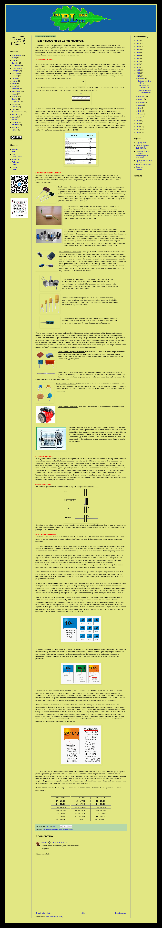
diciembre (141, 78)
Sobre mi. (139, 167)
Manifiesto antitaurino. (143, 164)
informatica (15, 125)
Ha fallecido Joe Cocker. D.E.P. (144, 87)
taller (60, 829)
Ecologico (15, 71)
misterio (14, 130)
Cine (13, 60)
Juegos (14, 84)
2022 (138, 52)
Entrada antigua (120, 913)
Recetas (15, 107)
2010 (138, 129)
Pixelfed (14, 170)
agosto (140, 105)
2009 (138, 132)
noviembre (142, 96)
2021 (138, 55)
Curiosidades (16, 65)
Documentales (17, 68)
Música (14, 94)
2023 (138, 49)
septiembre (142, 102)
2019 (138, 61)
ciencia (14, 117)
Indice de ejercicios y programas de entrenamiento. (143, 147)
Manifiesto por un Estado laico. (142, 156)
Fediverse (15, 162)
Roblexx (44, 842)
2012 (138, 123)
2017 (138, 67)
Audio (14, 58)
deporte (14, 120)
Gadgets (15, 78)
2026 (138, 40)
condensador (47, 829)
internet (14, 127)
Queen (14, 104)
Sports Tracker (17, 157)
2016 (138, 70)
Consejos (15, 63)
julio (139, 108)
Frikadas (15, 76)
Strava (14, 154)
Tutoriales (15, 114)
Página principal (141, 143)
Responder (45, 849)
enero (140, 117)
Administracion (17, 55)
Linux (14, 86)
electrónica (55, 829)
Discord (14, 167)
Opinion (14, 99)
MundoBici (15, 89)
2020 (138, 58)
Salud (14, 109)
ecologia (15, 122)
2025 (138, 43)
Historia (14, 81)
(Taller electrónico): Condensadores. (144, 91)
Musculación (16, 91)
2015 (138, 73)
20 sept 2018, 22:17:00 (59, 842)
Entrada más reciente (43, 913)
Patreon (14, 165)
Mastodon (15, 159)
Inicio (83, 913)
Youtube (15, 149)
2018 (138, 64)
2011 (138, 126)
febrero (141, 114)
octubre (141, 99)
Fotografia (15, 73)
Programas (15, 102)
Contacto (139, 170)
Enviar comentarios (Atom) (54, 917)
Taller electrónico (68, 829)
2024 (138, 46)
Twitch (14, 152)
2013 (138, 121)
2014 (138, 76)
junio (140, 111)
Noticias (14, 96)
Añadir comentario (43, 854)
